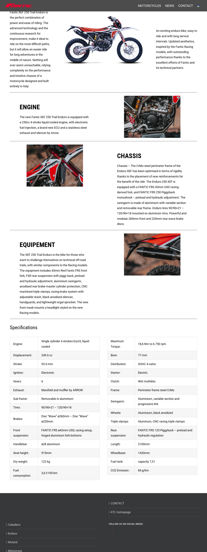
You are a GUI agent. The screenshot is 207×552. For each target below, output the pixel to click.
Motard (12, 542)
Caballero (14, 524)
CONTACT (117, 503)
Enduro (12, 533)
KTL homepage (121, 512)
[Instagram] (112, 533)
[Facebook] (109, 533)
